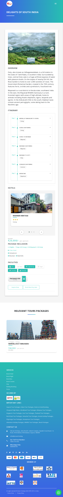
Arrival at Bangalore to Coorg (33, 120)
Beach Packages (44, 422)
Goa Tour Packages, (28, 413)
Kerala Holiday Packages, (45, 416)
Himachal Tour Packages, (30, 416)
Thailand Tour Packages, (42, 413)
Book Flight (9, 376)
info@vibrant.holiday (16, 436)
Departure (33, 175)
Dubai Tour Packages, (27, 407)
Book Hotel (9, 374)
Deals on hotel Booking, (41, 407)
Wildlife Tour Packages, (31, 422)
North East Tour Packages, (14, 416)
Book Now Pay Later (31, 287)
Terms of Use (10, 493)
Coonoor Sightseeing (33, 166)
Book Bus (9, 379)
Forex (8, 389)
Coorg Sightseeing (33, 129)
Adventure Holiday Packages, (15, 422)
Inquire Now (15, 287)
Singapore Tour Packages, (14, 413)
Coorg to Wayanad (33, 138)
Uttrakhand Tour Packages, (28, 410)
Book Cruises (10, 381)
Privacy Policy (20, 493)
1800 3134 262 (14, 441)
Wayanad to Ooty (33, 157)
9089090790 (14, 446)
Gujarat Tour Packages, (13, 407)
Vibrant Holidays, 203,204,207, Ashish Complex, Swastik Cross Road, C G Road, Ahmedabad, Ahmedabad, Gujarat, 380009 (32, 432)
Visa (7, 384)
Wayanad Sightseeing (33, 147)
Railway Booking (11, 387)
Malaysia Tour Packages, (44, 410)
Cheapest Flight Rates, (13, 410)
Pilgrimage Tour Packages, (14, 419)
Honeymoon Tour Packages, (31, 419)
